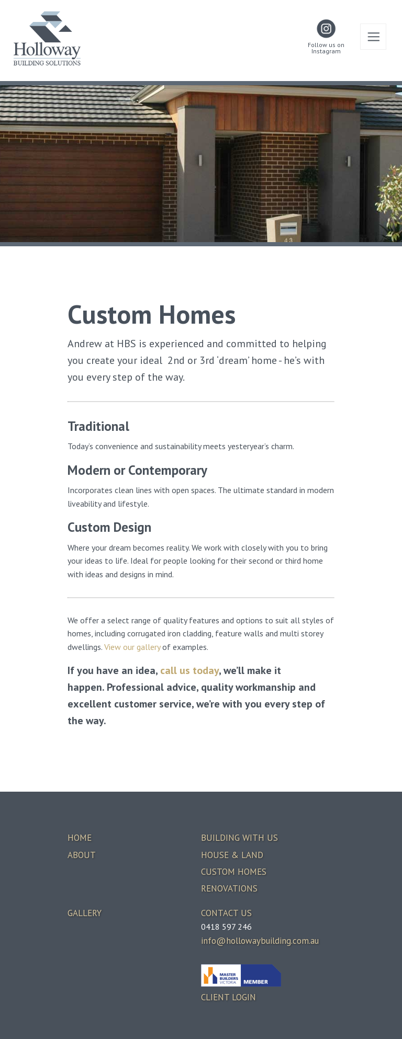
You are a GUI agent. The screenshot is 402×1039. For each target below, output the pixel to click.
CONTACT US (226, 913)
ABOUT (82, 855)
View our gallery (132, 647)
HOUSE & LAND (232, 855)
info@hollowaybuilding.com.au (260, 940)
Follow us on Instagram (326, 48)
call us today (189, 670)
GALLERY (85, 913)
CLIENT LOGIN (228, 997)
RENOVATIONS (229, 888)
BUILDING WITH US (239, 837)
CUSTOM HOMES (233, 871)
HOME (80, 837)
